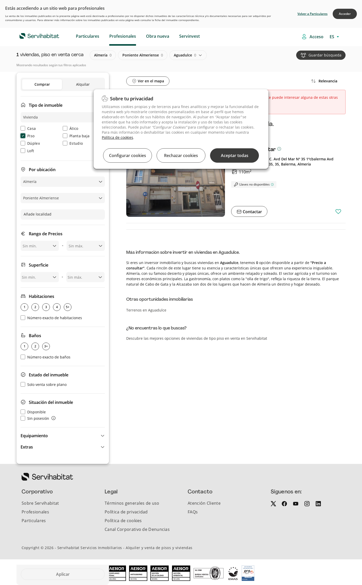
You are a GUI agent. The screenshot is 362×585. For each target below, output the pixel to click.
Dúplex (30, 143)
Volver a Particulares (312, 14)
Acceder (345, 14)
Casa (28, 128)
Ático (70, 128)
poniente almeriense (142, 55)
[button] (63, 436)
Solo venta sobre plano (44, 384)
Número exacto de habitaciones (51, 317)
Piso (27, 135)
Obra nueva (157, 36)
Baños (35, 335)
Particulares (87, 36)
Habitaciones (41, 296)
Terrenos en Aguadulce (146, 310)
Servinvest (189, 36)
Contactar (252, 212)
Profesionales (122, 36)
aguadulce (185, 55)
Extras (27, 447)
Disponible (33, 412)
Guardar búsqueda (325, 55)
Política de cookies (117, 137)
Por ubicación (42, 169)
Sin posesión (35, 418)
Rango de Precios (45, 234)
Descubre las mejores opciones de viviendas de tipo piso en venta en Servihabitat (196, 338)
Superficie (38, 265)
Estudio (73, 143)
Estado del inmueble (48, 375)
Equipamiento (34, 435)
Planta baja (76, 135)
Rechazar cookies (181, 155)
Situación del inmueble (51, 402)
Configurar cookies (127, 155)
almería (103, 55)
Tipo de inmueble (45, 105)
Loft (27, 150)
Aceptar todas (234, 155)
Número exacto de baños (45, 357)
